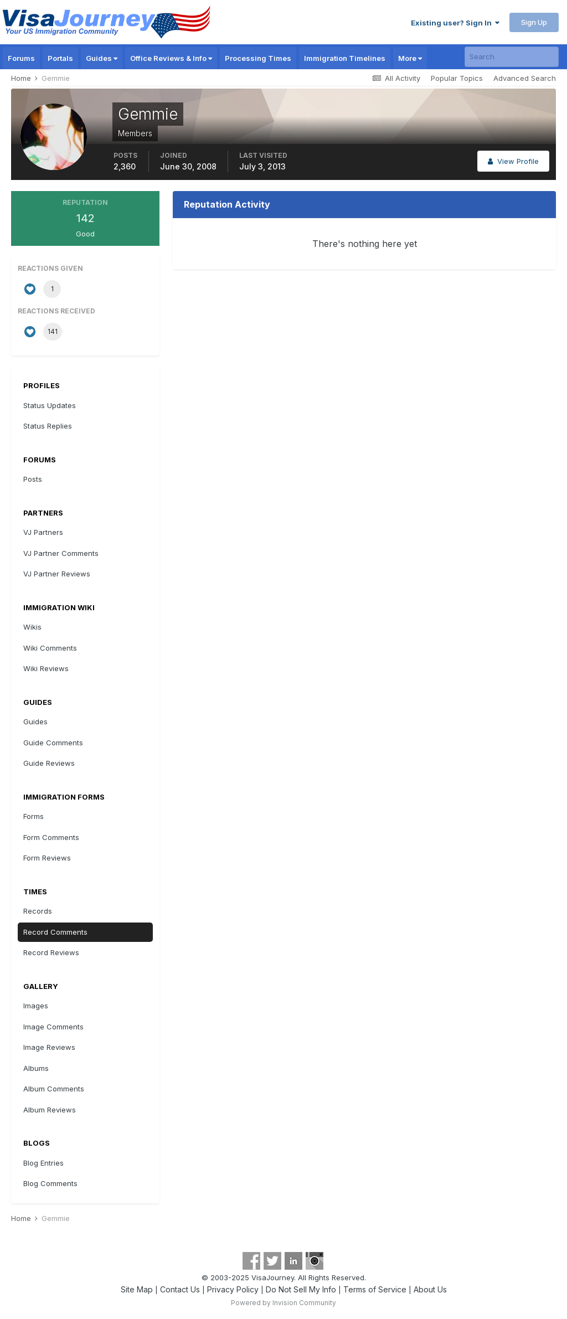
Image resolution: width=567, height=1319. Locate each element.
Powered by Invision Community (283, 1303)
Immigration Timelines (344, 58)
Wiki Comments (50, 647)
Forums (21, 58)
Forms (33, 816)
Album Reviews (49, 1109)
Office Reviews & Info (171, 58)
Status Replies (47, 425)
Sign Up (534, 22)
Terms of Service (374, 1289)
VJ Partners (43, 532)
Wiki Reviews (46, 668)
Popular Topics (457, 78)
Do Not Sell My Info (301, 1289)
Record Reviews (51, 952)
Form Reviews (47, 857)
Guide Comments (53, 742)
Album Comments (53, 1088)
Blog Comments (50, 1183)
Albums (36, 1068)
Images (35, 1005)
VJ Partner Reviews (56, 573)
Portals (60, 58)
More (410, 58)
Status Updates (49, 405)
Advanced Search (524, 78)
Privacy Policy (233, 1289)
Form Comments (51, 837)
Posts (32, 479)
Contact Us (180, 1289)
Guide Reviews (49, 763)
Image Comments (53, 1026)
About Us (430, 1289)
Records (37, 910)
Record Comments (55, 932)
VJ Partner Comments (61, 553)
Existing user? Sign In (455, 22)
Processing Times (258, 58)
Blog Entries (43, 1162)
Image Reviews (49, 1047)
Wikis (32, 626)
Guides (101, 58)
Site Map (137, 1289)
